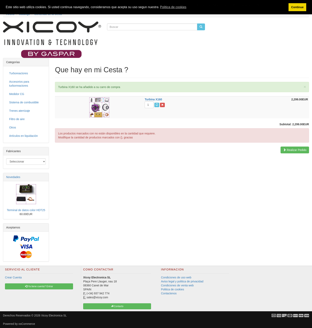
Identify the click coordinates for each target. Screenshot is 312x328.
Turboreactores (18, 73)
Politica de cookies (172, 289)
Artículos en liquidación (23, 135)
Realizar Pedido (294, 150)
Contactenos (169, 293)
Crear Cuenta (13, 277)
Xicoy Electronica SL (54, 315)
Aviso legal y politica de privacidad (182, 281)
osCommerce (27, 323)
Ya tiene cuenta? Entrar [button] (39, 286)
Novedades (13, 177)
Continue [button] (297, 7)
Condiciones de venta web (177, 285)
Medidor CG (16, 94)
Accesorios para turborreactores (19, 83)
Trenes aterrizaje (19, 110)
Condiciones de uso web (176, 277)
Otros (12, 127)
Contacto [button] (117, 306)
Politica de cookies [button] (173, 7)
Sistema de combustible (24, 102)
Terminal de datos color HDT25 (26, 210)
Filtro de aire (17, 119)
